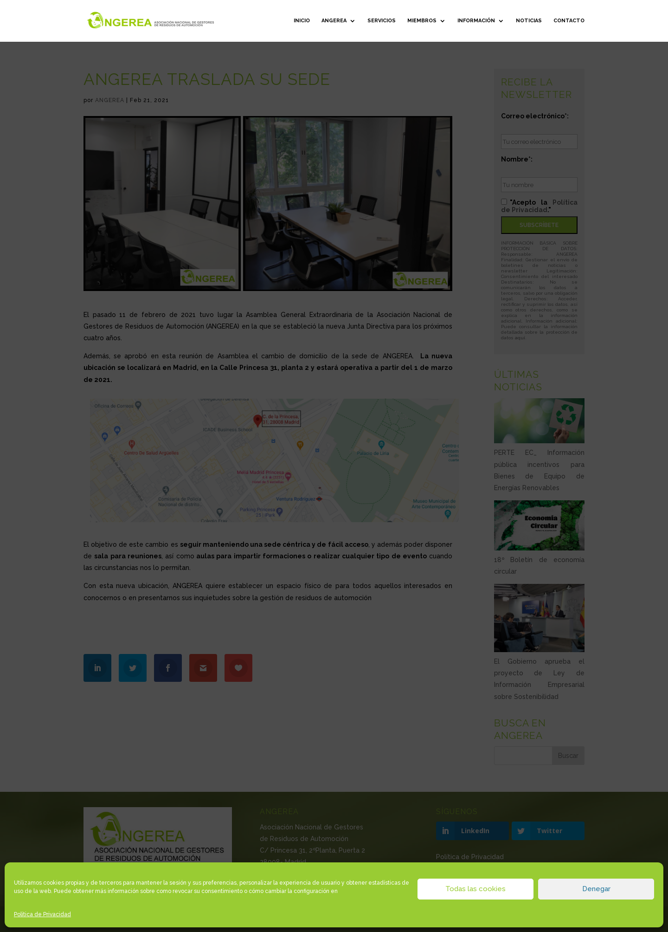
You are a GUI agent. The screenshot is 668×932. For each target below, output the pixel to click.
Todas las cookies (475, 889)
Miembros (422, 21)
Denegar (596, 889)
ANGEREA (334, 21)
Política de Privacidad (42, 914)
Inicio (302, 21)
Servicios (381, 21)
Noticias (529, 21)
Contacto (568, 21)
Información (476, 21)
